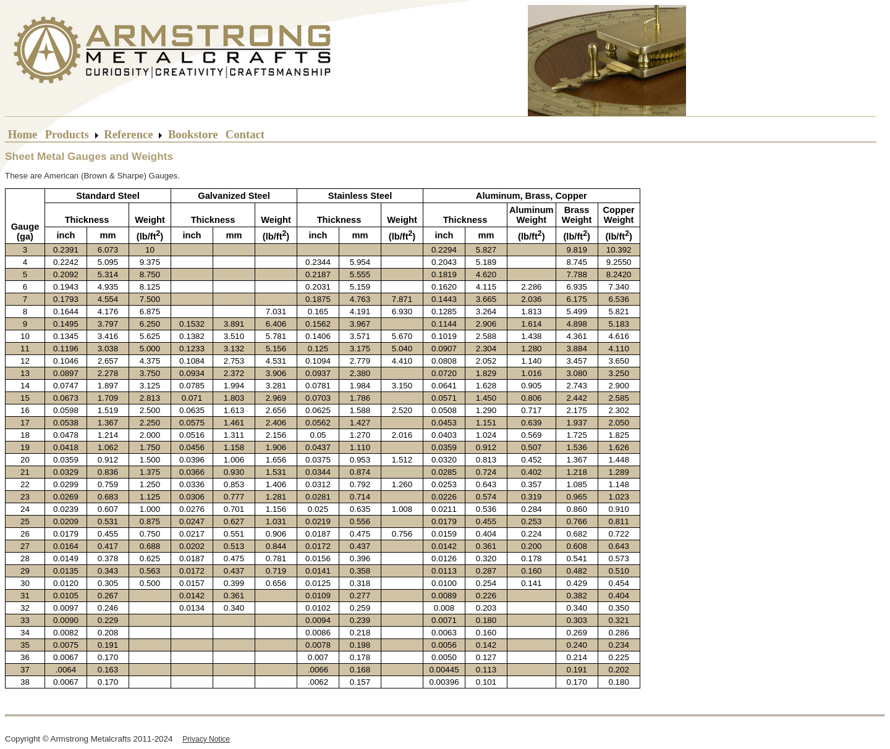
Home (22, 134)
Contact (245, 134)
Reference (128, 134)
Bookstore (193, 134)
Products (67, 134)
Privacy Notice (206, 739)
